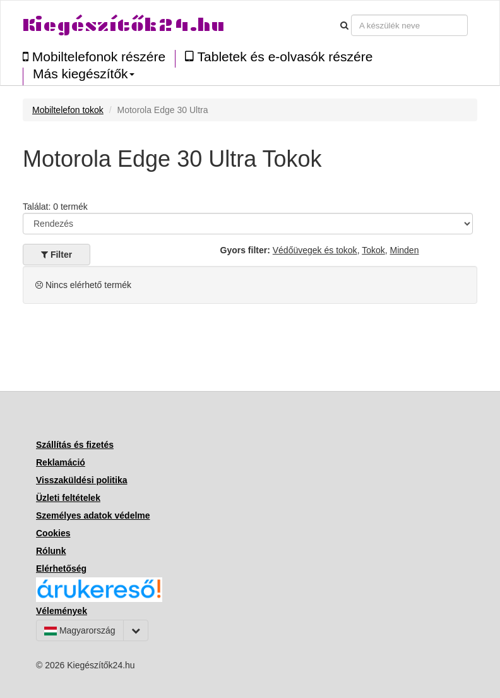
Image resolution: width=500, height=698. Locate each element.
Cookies (53, 533)
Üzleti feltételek (68, 498)
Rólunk (51, 551)
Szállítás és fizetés (75, 445)
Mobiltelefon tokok (68, 110)
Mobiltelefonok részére (94, 56)
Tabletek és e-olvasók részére (278, 56)
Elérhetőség (61, 568)
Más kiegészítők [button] (83, 74)
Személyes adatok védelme (93, 515)
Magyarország (80, 630)
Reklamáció (60, 462)
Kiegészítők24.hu (124, 25)
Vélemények (61, 611)
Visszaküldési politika (81, 480)
